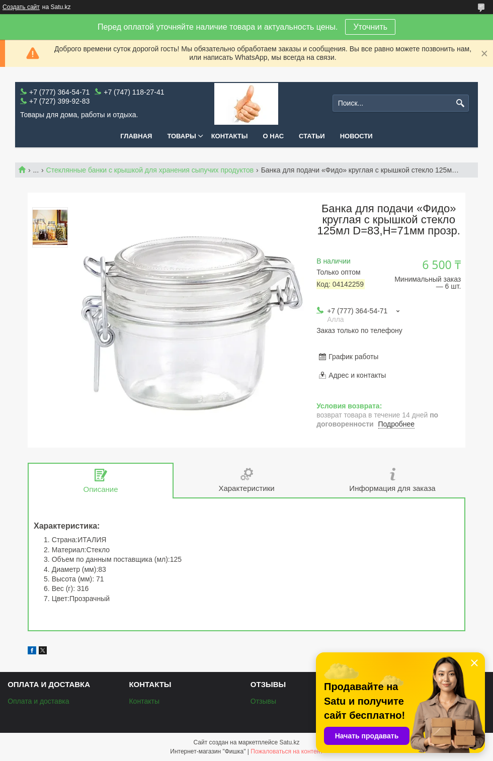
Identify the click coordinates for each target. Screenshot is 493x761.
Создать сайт (21, 7)
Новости (356, 136)
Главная (136, 136)
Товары (181, 136)
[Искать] (460, 103)
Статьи (312, 136)
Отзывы (263, 701)
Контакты (229, 136)
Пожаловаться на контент (286, 751)
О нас (273, 136)
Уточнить (370, 27)
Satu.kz (289, 742)
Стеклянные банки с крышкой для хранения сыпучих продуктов (150, 170)
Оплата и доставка (38, 701)
